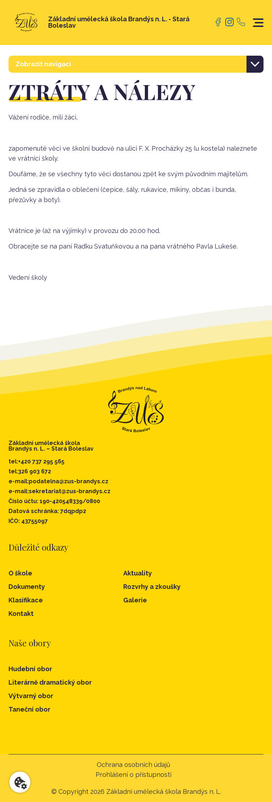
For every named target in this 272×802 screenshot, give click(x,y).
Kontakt (21, 613)
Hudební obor (30, 669)
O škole (20, 573)
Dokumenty (26, 586)
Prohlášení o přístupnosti (133, 775)
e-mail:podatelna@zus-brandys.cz (58, 481)
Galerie (135, 600)
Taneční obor (29, 709)
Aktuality (137, 573)
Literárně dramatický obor (50, 682)
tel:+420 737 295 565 (36, 461)
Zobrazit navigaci (43, 64)
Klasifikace (25, 600)
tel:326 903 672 (29, 471)
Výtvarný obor (30, 696)
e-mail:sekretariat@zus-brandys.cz (59, 491)
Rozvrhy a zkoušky (152, 586)
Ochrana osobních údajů (133, 765)
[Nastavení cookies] (19, 782)
